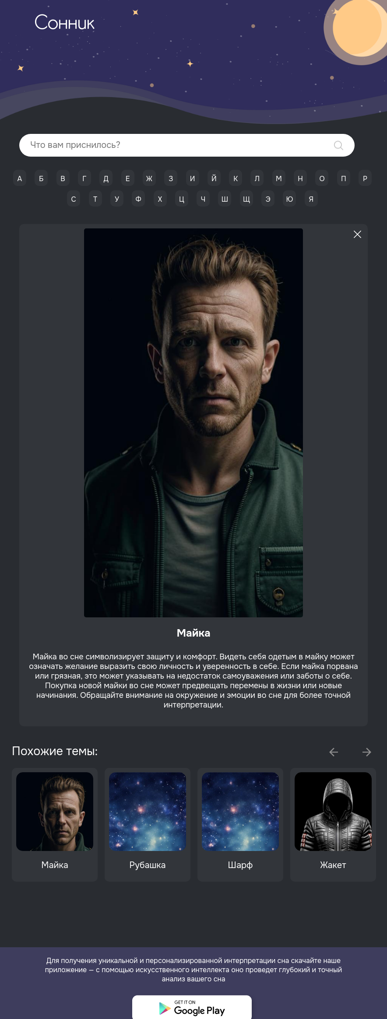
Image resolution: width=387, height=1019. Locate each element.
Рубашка (147, 865)
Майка (54, 865)
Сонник (64, 24)
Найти (339, 145)
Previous (333, 752)
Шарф (240, 865)
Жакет (333, 865)
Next (366, 752)
